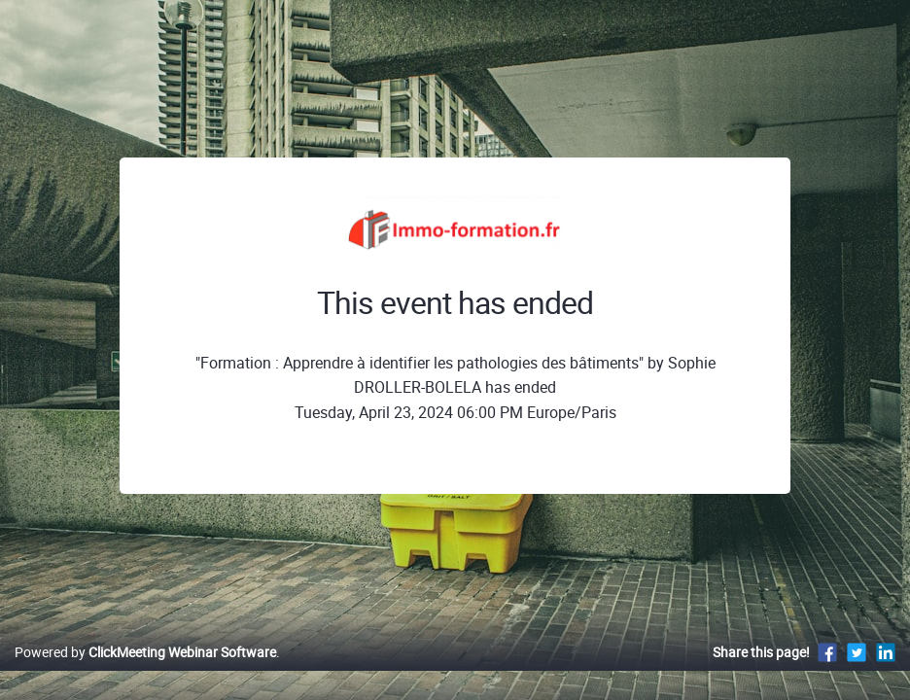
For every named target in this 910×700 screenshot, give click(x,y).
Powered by (145, 672)
